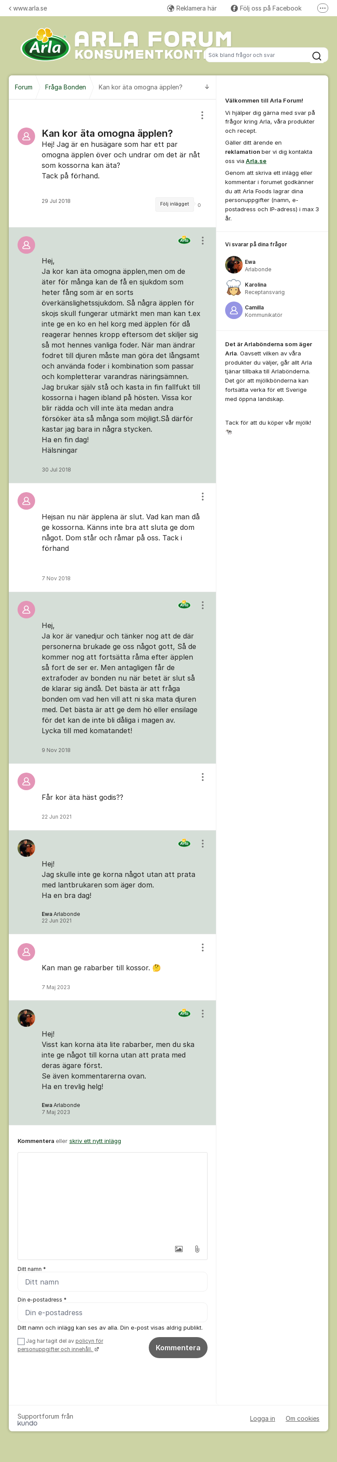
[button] (178, 1249)
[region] (112, 163)
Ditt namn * (32, 1269)
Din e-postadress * (42, 1299)
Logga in (262, 1418)
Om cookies (302, 1418)
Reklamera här (192, 8)
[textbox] (112, 1196)
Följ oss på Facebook (266, 8)
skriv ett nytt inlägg (95, 1140)
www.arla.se (28, 8)
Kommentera (178, 1347)
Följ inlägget (174, 204)
